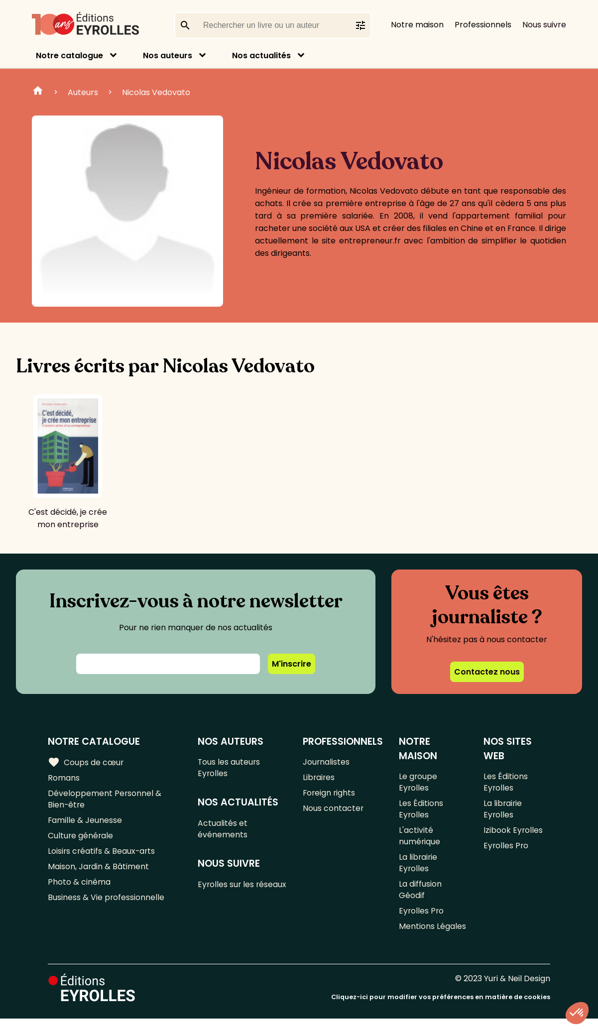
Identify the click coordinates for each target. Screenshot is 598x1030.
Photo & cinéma (79, 890)
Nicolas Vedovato (156, 92)
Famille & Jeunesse (85, 824)
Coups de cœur (86, 763)
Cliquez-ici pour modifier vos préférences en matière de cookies (440, 1009)
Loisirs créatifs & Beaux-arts (102, 857)
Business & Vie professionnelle (106, 906)
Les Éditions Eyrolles (421, 812)
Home (38, 92)
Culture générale (81, 840)
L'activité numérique (420, 841)
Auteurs (83, 92)
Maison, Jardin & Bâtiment (98, 873)
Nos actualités (261, 55)
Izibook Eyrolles (513, 834)
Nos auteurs (167, 55)
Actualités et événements (223, 832)
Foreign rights (330, 795)
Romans (64, 779)
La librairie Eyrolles (418, 870)
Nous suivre (544, 24)
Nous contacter (333, 811)
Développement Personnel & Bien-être (105, 801)
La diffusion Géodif (420, 899)
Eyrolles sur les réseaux (226, 895)
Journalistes (326, 762)
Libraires (319, 779)
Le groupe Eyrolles (418, 783)
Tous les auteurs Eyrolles (229, 769)
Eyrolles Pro (422, 921)
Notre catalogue (69, 55)
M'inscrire (291, 664)
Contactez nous (487, 672)
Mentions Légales (432, 937)
